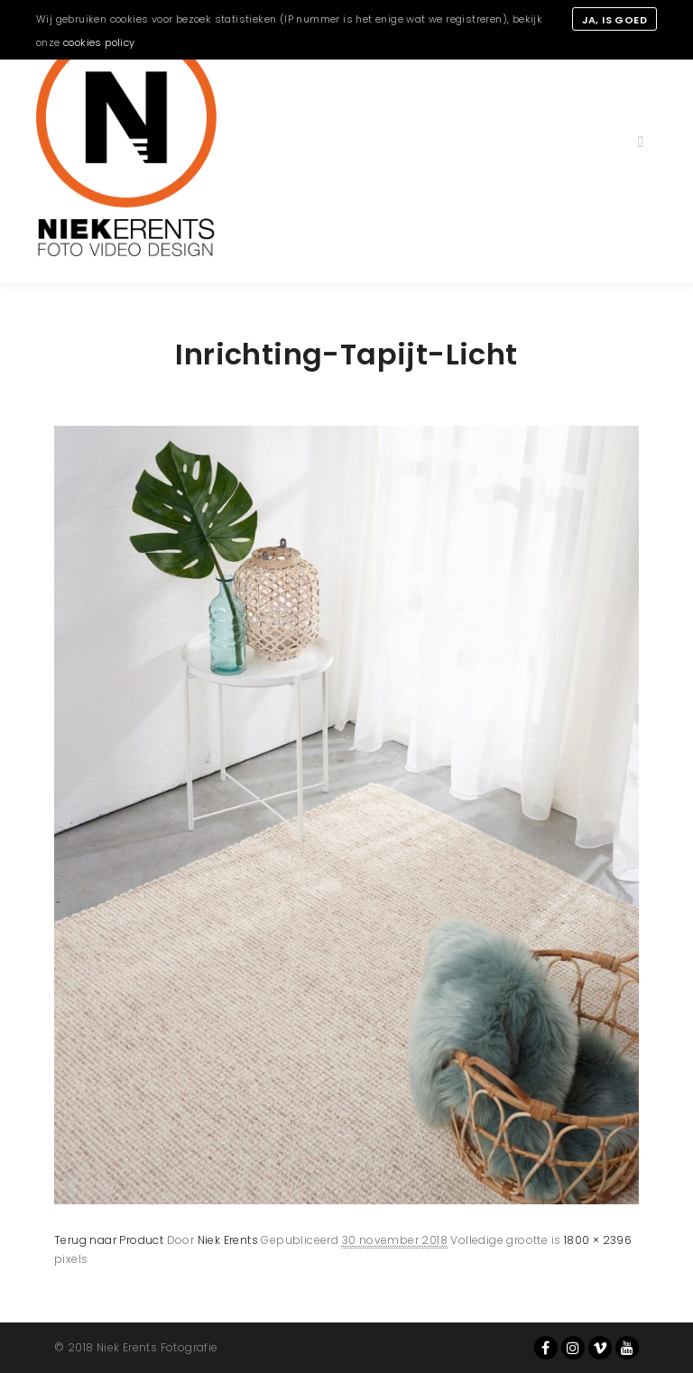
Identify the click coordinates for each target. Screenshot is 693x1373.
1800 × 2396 (598, 1240)
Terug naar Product (108, 1240)
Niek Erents (228, 1240)
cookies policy (99, 42)
